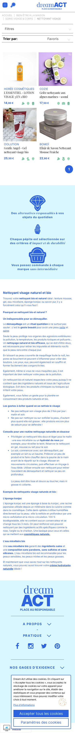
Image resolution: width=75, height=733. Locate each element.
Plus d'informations (24, 704)
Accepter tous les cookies (41, 713)
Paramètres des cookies (41, 722)
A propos (37, 624)
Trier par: (10, 39)
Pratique (37, 636)
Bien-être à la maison (30, 15)
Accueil (7, 15)
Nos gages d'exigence (37, 667)
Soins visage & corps (19, 18)
